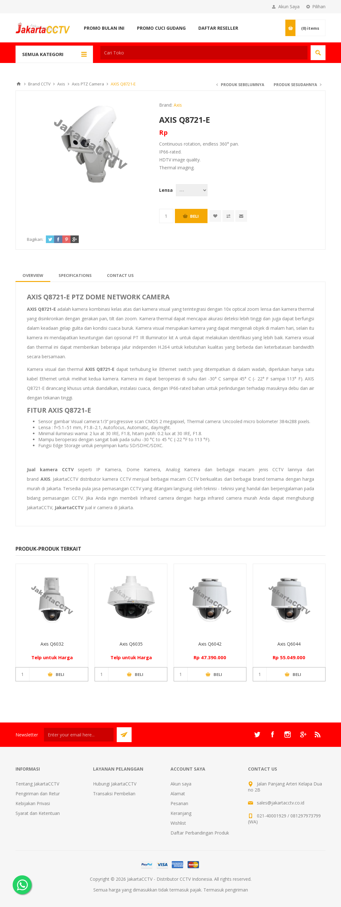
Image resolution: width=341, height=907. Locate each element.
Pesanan (179, 803)
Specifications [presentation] (75, 275)
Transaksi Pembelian (114, 794)
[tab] (33, 275)
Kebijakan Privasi (33, 803)
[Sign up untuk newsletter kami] (79, 734)
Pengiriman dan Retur (38, 794)
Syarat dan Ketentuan (38, 813)
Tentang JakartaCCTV (37, 784)
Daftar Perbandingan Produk (199, 833)
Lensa (166, 190)
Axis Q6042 (209, 644)
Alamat (177, 794)
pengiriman (236, 890)
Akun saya (180, 784)
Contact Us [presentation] (120, 275)
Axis (178, 105)
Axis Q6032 (52, 644)
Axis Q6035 (131, 644)
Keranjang (180, 813)
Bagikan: (35, 239)
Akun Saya (289, 6)
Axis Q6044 (289, 644)
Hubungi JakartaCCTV (114, 784)
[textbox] (203, 52)
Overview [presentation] (32, 275)
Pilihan (319, 6)
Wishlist (178, 823)
